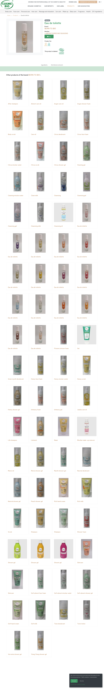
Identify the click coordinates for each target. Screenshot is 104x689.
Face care (16, 11)
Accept (74, 681)
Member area (73, 2)
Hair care (34, 11)
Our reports (49, 6)
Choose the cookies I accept (78, 684)
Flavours (47, 20)
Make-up (65, 11)
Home (8, 15)
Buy (49, 36)
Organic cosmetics (34, 6)
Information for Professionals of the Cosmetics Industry (46, 2)
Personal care (25, 11)
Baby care (73, 11)
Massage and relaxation (46, 11)
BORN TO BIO (34, 75)
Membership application (88, 2)
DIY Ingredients (97, 11)
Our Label (60, 6)
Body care (8, 11)
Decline (82, 681)
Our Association (84, 6)
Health (88, 11)
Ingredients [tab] (44, 65)
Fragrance (81, 11)
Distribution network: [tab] (57, 65)
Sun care (58, 11)
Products (70, 6)
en (100, 2)
